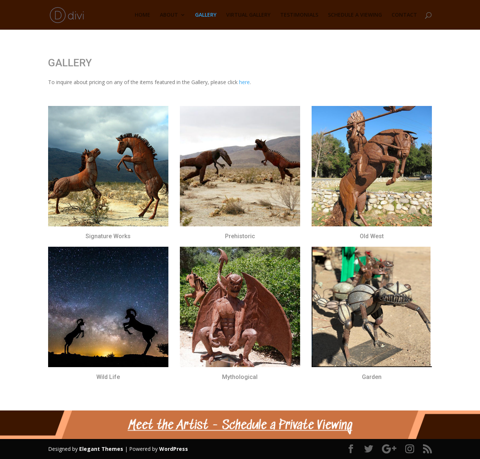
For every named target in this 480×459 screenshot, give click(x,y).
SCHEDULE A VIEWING (355, 15)
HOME (142, 15)
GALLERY (205, 15)
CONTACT (404, 15)
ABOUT (169, 15)
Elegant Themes (101, 448)
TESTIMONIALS (299, 15)
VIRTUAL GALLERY (248, 15)
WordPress (173, 448)
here (244, 82)
